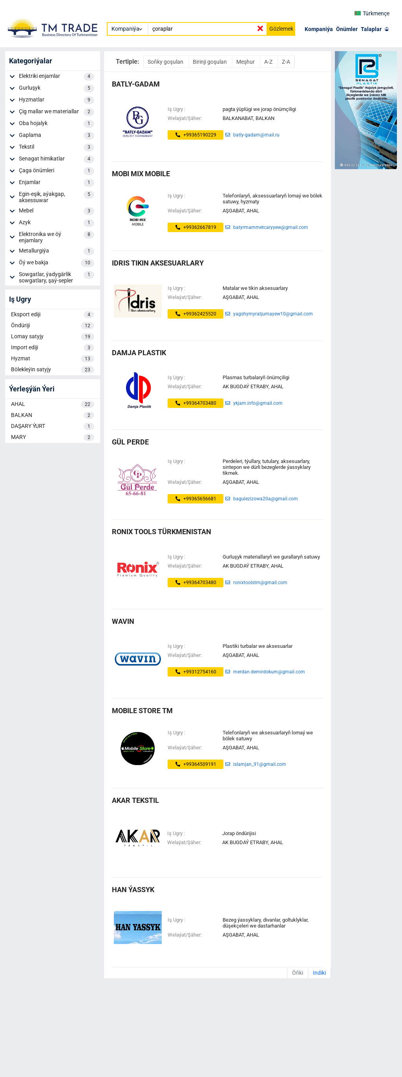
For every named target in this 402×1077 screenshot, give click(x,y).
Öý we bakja (56, 263)
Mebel (56, 211)
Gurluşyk (56, 88)
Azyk (56, 223)
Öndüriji (52, 325)
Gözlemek (281, 29)
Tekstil (56, 147)
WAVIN (123, 621)
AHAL (52, 404)
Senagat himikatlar (56, 159)
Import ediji (52, 347)
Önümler (347, 29)
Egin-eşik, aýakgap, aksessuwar (56, 197)
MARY (52, 437)
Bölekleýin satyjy (52, 369)
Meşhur (246, 62)
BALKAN (52, 415)
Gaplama (56, 136)
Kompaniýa (319, 29)
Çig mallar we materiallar (56, 112)
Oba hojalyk (56, 124)
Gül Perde (130, 442)
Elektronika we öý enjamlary (56, 237)
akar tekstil (135, 800)
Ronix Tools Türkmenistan (161, 531)
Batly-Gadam (136, 84)
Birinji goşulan (210, 62)
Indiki (319, 973)
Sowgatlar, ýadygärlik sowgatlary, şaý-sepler (56, 277)
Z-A (286, 62)
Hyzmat (52, 358)
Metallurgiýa (56, 251)
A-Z (269, 62)
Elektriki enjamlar (56, 77)
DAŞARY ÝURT (52, 426)
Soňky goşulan (166, 62)
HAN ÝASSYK (133, 889)
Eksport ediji (52, 314)
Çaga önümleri (56, 171)
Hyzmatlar (56, 100)
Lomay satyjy (52, 336)
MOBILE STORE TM (142, 710)
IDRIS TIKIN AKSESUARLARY (158, 263)
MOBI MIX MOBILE (141, 174)
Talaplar (371, 29)
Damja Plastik (139, 353)
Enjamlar (56, 183)
